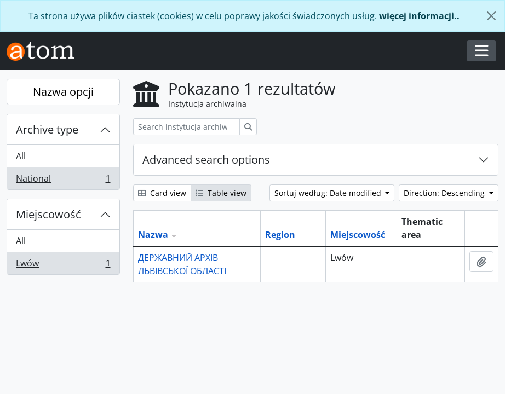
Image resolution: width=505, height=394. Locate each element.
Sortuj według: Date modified (328, 193)
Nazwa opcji (63, 91)
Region (280, 235)
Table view (221, 193)
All (21, 156)
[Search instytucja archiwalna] (186, 126)
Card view (162, 193)
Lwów (63, 265)
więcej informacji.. (419, 16)
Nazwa (153, 235)
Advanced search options (206, 159)
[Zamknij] (491, 16)
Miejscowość (48, 214)
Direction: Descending (445, 193)
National (63, 180)
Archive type (47, 129)
